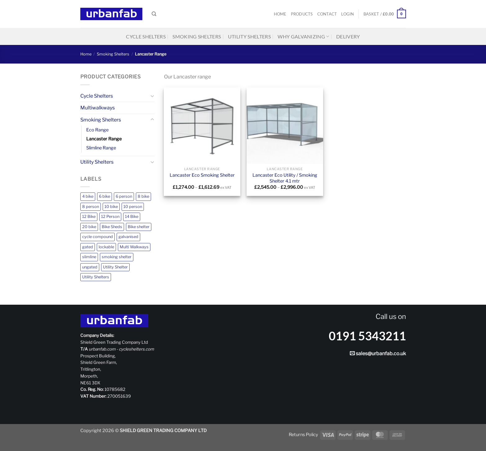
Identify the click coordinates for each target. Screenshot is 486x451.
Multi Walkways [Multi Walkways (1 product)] (134, 247)
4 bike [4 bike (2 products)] (87, 196)
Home (280, 13)
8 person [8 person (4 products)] (90, 206)
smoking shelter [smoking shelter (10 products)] (117, 256)
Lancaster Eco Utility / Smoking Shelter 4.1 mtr (284, 178)
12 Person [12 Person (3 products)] (110, 216)
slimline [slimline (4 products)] (89, 256)
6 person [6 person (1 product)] (124, 196)
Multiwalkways (97, 108)
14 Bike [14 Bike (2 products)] (131, 216)
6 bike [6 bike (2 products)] (104, 196)
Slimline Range (101, 148)
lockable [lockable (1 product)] (106, 247)
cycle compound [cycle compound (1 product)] (97, 236)
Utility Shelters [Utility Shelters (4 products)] (95, 277)
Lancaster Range (104, 139)
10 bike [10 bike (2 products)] (111, 206)
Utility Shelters (249, 36)
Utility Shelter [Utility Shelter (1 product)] (115, 267)
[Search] (154, 14)
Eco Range (97, 130)
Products (302, 13)
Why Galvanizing (303, 36)
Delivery (348, 36)
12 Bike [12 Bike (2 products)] (89, 216)
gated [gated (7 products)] (87, 247)
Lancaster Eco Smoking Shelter (202, 175)
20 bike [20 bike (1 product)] (89, 226)
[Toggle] (152, 95)
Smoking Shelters (196, 36)
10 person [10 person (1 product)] (132, 206)
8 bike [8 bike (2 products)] (143, 196)
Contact (327, 13)
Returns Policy (303, 434)
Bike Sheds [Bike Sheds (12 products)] (112, 226)
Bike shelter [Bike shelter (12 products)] (138, 226)
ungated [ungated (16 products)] (89, 267)
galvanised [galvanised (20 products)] (128, 236)
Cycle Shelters (145, 36)
